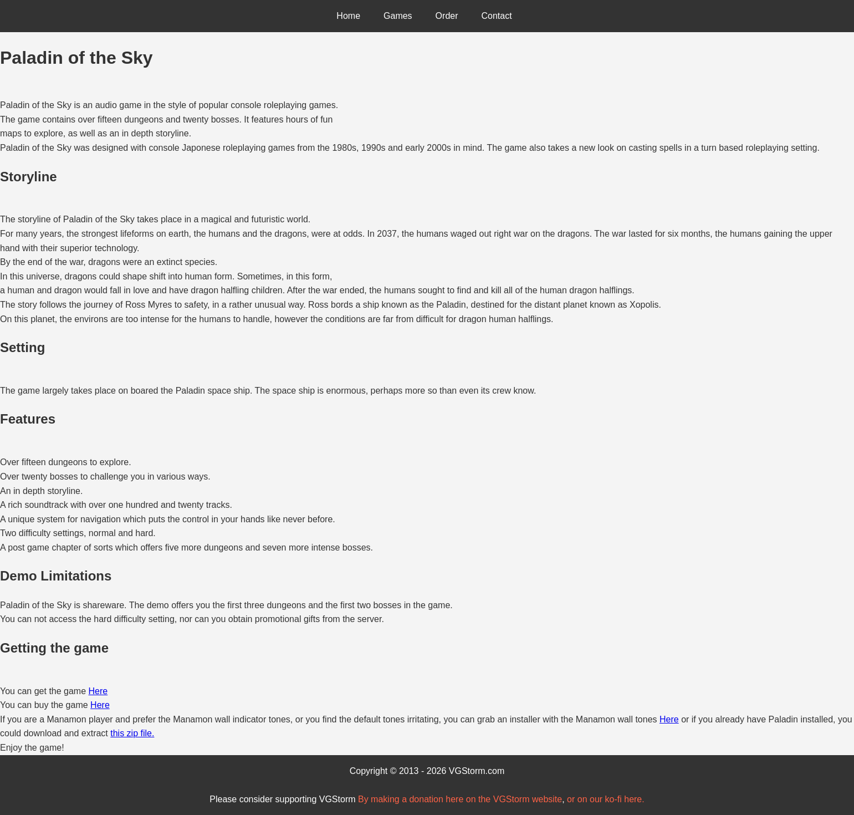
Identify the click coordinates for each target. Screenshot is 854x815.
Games (397, 16)
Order (447, 16)
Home (348, 16)
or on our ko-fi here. (606, 799)
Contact (497, 16)
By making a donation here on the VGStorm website (460, 799)
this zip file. (132, 733)
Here (98, 691)
